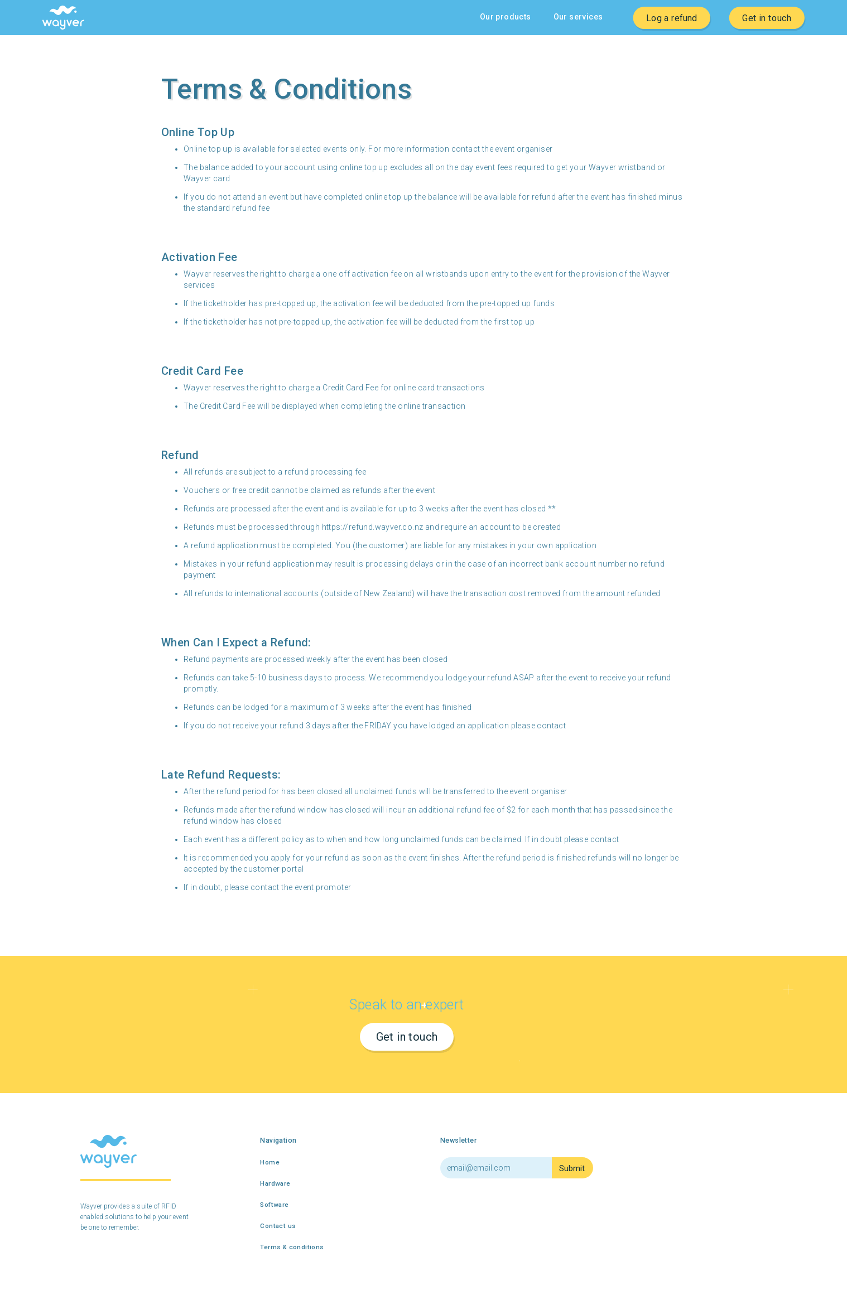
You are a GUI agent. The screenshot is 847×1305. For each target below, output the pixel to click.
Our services (578, 16)
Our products (505, 16)
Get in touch (767, 17)
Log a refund (671, 17)
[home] (63, 17)
